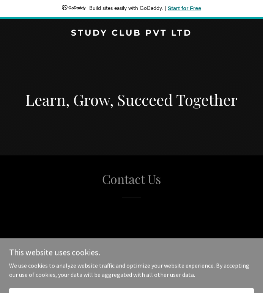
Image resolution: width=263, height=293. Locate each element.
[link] (131, 33)
